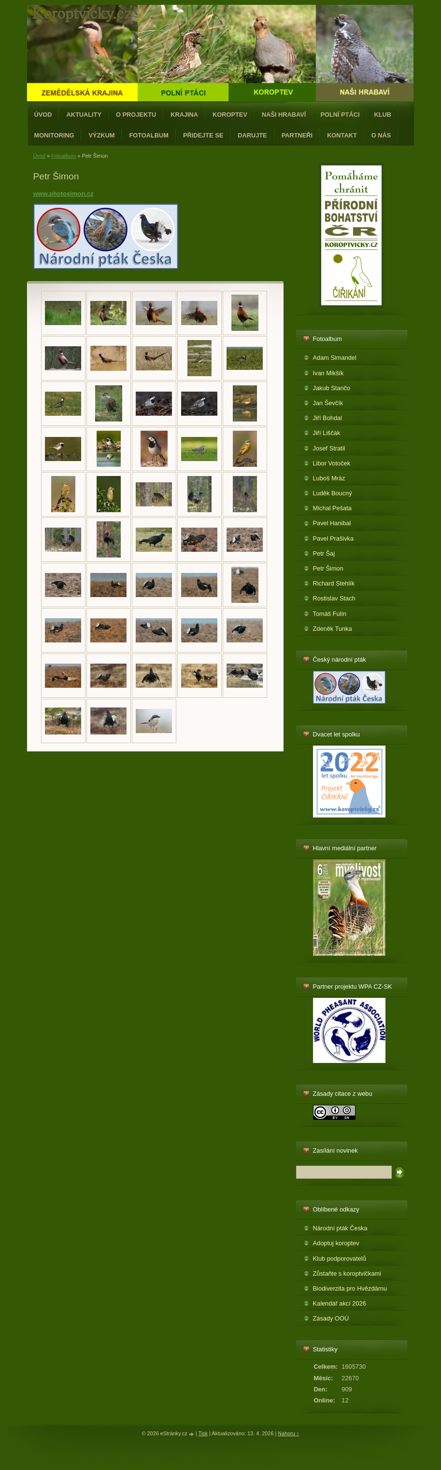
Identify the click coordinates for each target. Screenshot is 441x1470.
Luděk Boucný (332, 493)
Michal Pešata (332, 508)
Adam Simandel (334, 357)
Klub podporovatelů (339, 1258)
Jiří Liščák (327, 432)
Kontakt (342, 135)
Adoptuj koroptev (336, 1243)
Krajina (184, 114)
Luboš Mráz (329, 478)
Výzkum (101, 135)
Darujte (252, 135)
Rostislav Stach (334, 598)
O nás (381, 135)
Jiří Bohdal (327, 418)
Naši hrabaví (284, 114)
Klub (382, 114)
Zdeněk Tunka (332, 628)
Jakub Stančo (332, 388)
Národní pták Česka (340, 1228)
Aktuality (83, 114)
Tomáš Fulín (330, 613)
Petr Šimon (328, 568)
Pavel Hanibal (332, 523)
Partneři (297, 135)
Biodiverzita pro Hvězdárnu (350, 1288)
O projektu (136, 114)
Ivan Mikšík (328, 373)
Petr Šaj (324, 553)
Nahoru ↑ (288, 1433)
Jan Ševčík (328, 403)
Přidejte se (203, 135)
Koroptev (230, 114)
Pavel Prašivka (333, 538)
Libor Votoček (332, 463)
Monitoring (54, 135)
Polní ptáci (339, 114)
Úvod (43, 114)
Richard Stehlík (334, 583)
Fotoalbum (149, 135)
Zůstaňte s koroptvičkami (347, 1273)
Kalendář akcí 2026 (339, 1303)
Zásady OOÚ (331, 1318)
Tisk (203, 1433)
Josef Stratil (329, 448)
